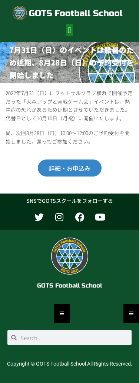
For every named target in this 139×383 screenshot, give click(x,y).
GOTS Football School (69, 285)
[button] (69, 30)
